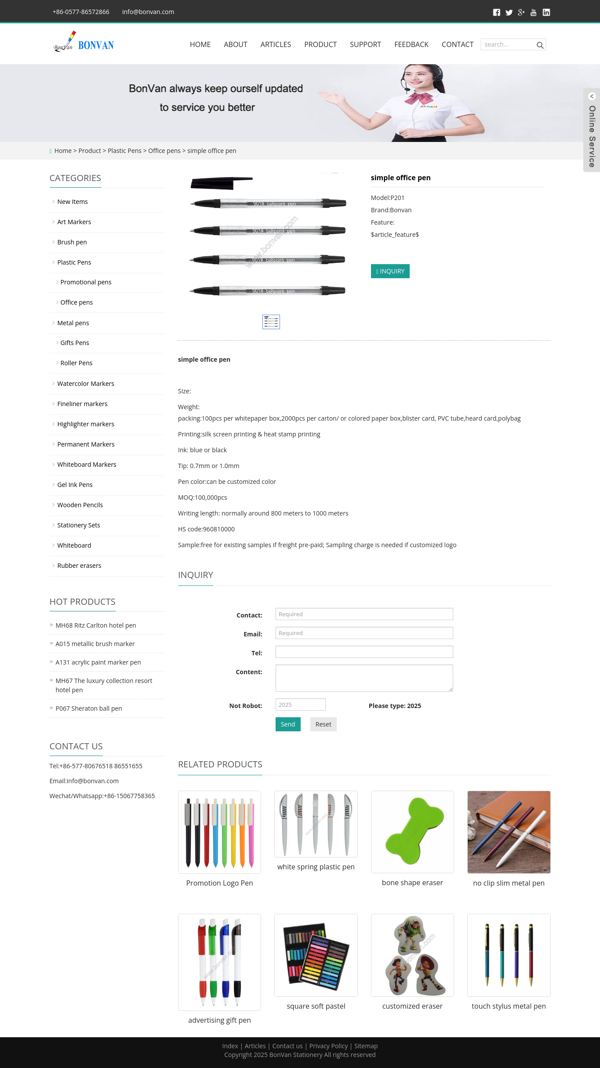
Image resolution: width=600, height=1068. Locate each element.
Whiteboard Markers (87, 464)
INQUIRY (390, 271)
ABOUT (235, 44)
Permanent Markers (86, 444)
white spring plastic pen (316, 867)
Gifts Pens (75, 342)
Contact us (288, 1046)
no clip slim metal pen (509, 883)
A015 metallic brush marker (95, 643)
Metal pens (73, 323)
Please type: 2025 (395, 705)
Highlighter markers (86, 424)
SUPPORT (365, 44)
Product (89, 150)
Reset (323, 724)
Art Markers (74, 222)
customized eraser (412, 1006)
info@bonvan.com (148, 11)
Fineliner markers (83, 404)
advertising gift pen (219, 1020)
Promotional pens (86, 282)
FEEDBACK (411, 44)
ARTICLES (276, 44)
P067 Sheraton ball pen (89, 708)
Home (63, 150)
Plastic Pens (125, 150)
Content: (249, 672)
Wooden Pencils (80, 505)
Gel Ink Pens (75, 484)
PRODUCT (320, 44)
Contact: (249, 615)
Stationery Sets (79, 525)
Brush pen (72, 242)
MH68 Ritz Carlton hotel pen (96, 625)
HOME (200, 44)
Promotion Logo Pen (219, 883)
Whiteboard (74, 545)
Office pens (164, 150)
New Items (73, 201)
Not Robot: (245, 705)
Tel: (256, 653)
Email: (253, 634)
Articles (255, 1046)
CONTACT (457, 44)
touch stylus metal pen (509, 1006)
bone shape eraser (412, 882)
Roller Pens (77, 363)
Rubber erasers (80, 565)
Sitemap (366, 1046)
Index (230, 1046)
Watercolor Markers (86, 383)
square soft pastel (316, 1006)
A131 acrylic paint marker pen (98, 662)
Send (288, 724)
